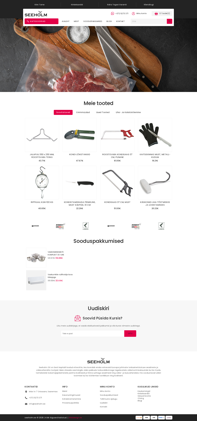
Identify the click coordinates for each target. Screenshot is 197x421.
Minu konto (105, 391)
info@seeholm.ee (37, 404)
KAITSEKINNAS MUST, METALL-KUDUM (155, 156)
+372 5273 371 (35, 397)
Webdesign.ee (75, 417)
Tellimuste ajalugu (108, 399)
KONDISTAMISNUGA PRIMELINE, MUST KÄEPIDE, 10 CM (79, 203)
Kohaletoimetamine (71, 399)
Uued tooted (103, 112)
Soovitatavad (63, 112)
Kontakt (120, 21)
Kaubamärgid (144, 391)
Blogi (109, 21)
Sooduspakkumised (92, 21)
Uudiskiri (104, 403)
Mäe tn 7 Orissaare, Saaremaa (43, 391)
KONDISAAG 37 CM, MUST (117, 202)
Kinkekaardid (143, 393)
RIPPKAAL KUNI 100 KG (42, 202)
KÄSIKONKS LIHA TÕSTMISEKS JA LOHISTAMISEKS (155, 203)
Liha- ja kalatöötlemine (128, 112)
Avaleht (66, 21)
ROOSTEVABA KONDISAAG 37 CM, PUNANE (117, 156)
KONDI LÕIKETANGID (79, 154)
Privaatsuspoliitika (70, 403)
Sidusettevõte (144, 396)
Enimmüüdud (83, 112)
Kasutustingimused (71, 395)
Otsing (141, 398)
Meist (76, 21)
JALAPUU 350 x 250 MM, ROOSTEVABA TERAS (42, 156)
